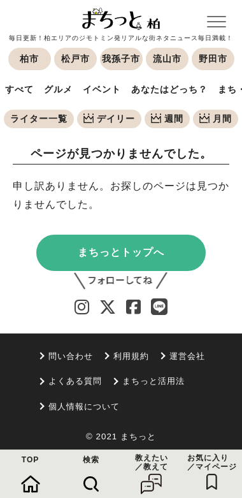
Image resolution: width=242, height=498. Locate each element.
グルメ (58, 89)
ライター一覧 (39, 119)
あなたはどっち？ (169, 89)
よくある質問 (75, 381)
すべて (19, 89)
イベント (102, 89)
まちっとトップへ (121, 252)
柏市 (29, 59)
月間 (215, 119)
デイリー (109, 119)
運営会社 (187, 356)
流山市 (167, 59)
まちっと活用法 (153, 381)
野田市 (213, 59)
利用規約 (131, 356)
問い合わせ (70, 356)
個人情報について (84, 406)
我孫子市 (121, 59)
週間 (167, 119)
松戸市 (75, 59)
